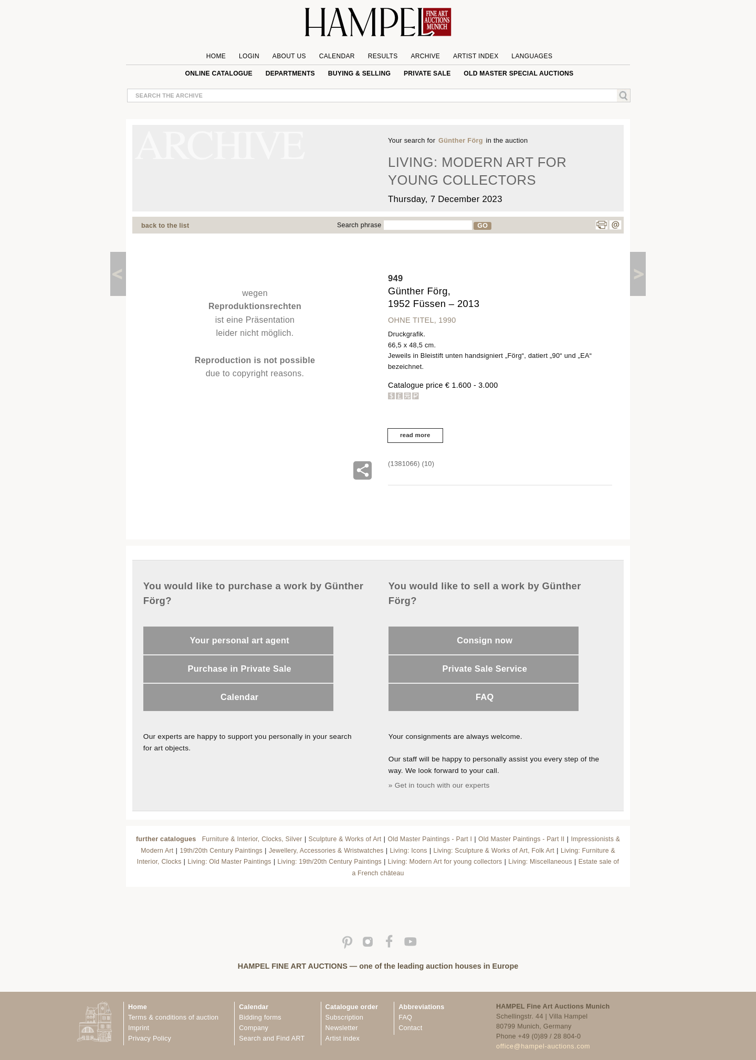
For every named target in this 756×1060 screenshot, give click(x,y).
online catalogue (219, 73)
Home (216, 56)
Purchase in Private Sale (239, 668)
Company (253, 1028)
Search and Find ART (271, 1038)
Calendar (337, 56)
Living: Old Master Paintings (229, 861)
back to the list (165, 225)
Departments (290, 73)
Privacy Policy (149, 1038)
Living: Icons (408, 850)
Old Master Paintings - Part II (521, 839)
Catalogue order (352, 1007)
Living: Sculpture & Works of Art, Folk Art (494, 850)
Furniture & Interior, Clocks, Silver (252, 839)
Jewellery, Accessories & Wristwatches (326, 850)
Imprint (138, 1028)
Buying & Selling (359, 73)
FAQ (485, 697)
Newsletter (342, 1028)
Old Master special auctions (518, 73)
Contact (410, 1028)
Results (383, 56)
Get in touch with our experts (442, 785)
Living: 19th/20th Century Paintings (330, 861)
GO (482, 225)
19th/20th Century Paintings (221, 850)
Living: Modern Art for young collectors (445, 861)
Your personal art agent (239, 640)
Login (249, 56)
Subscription (345, 1017)
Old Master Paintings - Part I (429, 839)
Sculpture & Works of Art (345, 839)
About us (289, 56)
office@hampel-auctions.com (543, 1046)
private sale (427, 73)
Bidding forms (260, 1017)
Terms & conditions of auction (173, 1017)
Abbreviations (421, 1007)
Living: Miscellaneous (540, 861)
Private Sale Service (484, 668)
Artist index (343, 1038)
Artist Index (476, 56)
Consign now (484, 640)
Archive (425, 56)
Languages (531, 56)
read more (415, 435)
